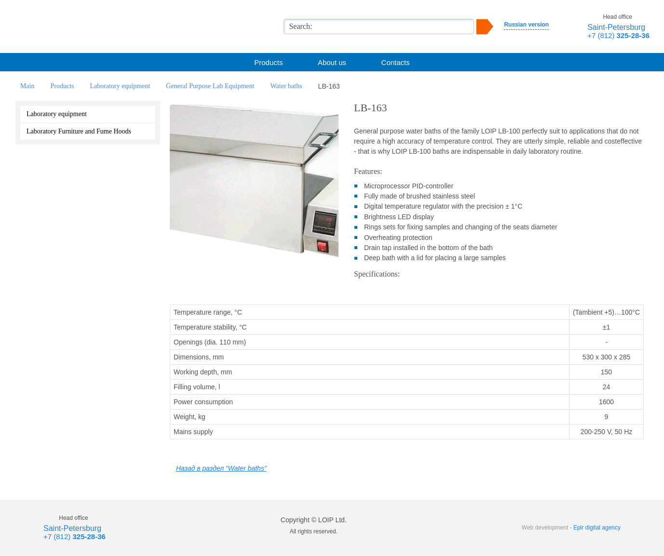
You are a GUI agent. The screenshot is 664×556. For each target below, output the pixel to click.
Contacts (395, 62)
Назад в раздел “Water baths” (221, 468)
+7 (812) (618, 35)
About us (332, 62)
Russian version (526, 24)
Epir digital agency (597, 527)
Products (268, 62)
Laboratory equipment (57, 114)
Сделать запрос (254, 280)
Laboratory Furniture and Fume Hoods (79, 131)
